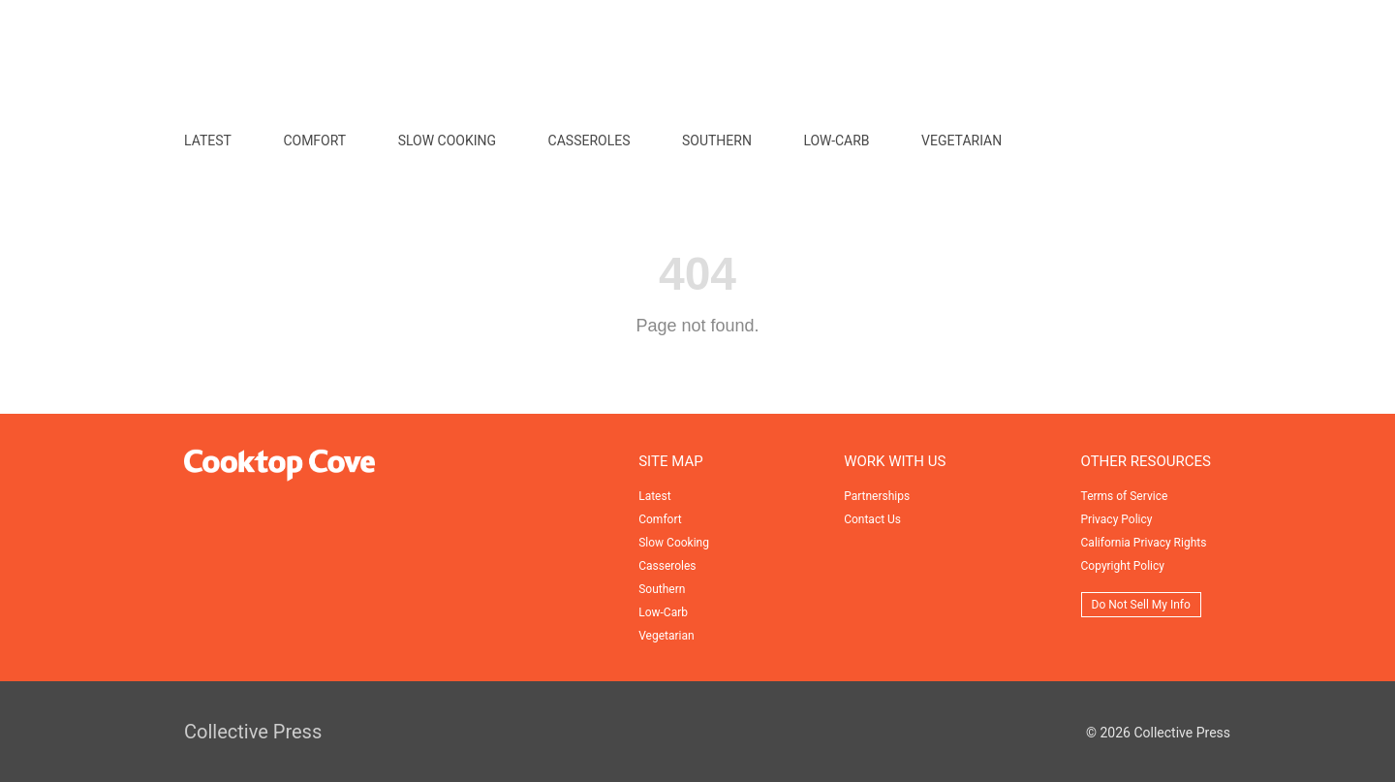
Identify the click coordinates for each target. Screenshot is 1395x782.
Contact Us (872, 519)
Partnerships (877, 496)
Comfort (314, 140)
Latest (208, 140)
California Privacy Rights (1144, 542)
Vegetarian (961, 140)
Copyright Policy (1122, 566)
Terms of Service (1124, 496)
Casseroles (589, 140)
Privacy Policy (1117, 519)
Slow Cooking (447, 140)
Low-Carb (836, 140)
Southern (717, 140)
